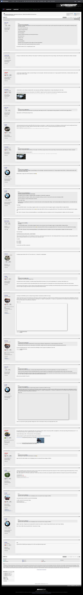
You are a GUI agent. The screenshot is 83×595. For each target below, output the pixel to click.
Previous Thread (39, 569)
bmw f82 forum (21, 566)
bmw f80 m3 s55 (8, 566)
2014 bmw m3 (5, 565)
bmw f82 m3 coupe (30, 566)
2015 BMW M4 (7, 313)
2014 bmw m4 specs (32, 565)
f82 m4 (65, 567)
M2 (24, 1)
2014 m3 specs (59, 565)
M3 (26, 1)
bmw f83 (54, 566)
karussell (6, 89)
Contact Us (69, 585)
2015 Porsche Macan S (8, 510)
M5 (30, 1)
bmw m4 (16, 567)
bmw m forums (70, 566)
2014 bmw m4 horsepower (25, 565)
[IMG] (4, 578)
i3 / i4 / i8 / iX (53, 1)
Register (79, 1)
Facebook (24, 560)
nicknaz (6, 254)
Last (78, 17)
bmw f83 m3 (58, 566)
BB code (4, 576)
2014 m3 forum (44, 565)
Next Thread (44, 569)
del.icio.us (24, 561)
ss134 (5, 470)
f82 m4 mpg (67, 567)
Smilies (4, 577)
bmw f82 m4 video (50, 566)
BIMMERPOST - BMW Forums (75, 585)
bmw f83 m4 (61, 566)
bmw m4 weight (55, 567)
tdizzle (5, 276)
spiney (5, 542)
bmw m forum (66, 566)
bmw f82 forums (25, 566)
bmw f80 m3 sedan (13, 566)
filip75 (5, 124)
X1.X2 (38, 1)
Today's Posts (35, 9)
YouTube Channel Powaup (23, 331)
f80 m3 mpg (61, 567)
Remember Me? (77, 13)
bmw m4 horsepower (41, 567)
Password (68, 14)
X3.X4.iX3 (41, 1)
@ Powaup (20, 332)
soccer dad (6, 55)
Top (80, 585)
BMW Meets (27, 9)
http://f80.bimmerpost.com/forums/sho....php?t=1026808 (29, 437)
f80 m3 (59, 567)
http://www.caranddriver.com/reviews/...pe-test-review (26, 193)
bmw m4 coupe (20, 567)
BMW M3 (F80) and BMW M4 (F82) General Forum (29, 14)
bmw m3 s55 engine (12, 567)
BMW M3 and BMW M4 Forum (9, 14)
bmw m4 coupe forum (26, 567)
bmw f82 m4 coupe (40, 566)
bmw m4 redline (50, 567)
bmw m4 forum (31, 567)
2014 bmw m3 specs (18, 565)
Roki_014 (6, 22)
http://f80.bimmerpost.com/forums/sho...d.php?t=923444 (26, 233)
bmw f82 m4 (35, 566)
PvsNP (5, 167)
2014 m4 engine (68, 565)
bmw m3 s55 (7, 567)
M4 (28, 1)
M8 (33, 1)
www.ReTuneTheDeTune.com (20, 501)
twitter (5, 560)
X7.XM (49, 1)
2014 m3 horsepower (50, 565)
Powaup (6, 295)
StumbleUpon (6, 561)
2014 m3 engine (40, 565)
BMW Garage (22, 9)
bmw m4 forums (36, 567)
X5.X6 (45, 1)
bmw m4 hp (46, 567)
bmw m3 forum (74, 566)
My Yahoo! (44, 561)
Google (62, 560)
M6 (31, 1)
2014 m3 (36, 565)
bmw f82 (17, 566)
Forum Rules (5, 580)
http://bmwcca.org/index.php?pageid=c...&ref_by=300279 (29, 443)
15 (75, 17)
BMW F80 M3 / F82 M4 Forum (18, 14)
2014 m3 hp (54, 565)
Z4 (35, 1)
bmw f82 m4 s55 (45, 566)
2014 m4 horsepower (73, 565)
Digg (43, 560)
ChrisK (5, 493)
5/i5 (16, 1)
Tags (4, 563)
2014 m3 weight (63, 565)
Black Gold (6, 221)
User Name (68, 13)
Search (39, 9)
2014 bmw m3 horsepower (11, 565)
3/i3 (13, 1)
